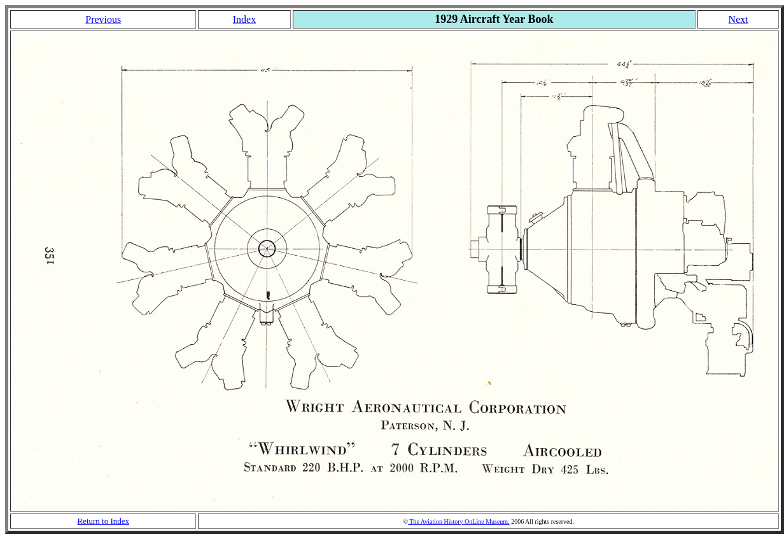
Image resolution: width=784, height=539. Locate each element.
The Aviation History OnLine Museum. (459, 521)
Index (244, 19)
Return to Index (103, 521)
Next (738, 19)
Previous (103, 19)
